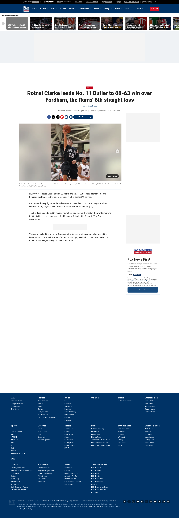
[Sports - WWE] (13, 459)
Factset (54, 506)
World (53, 9)
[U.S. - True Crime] (15, 409)
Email (71, 117)
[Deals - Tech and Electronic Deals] (100, 440)
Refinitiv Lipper (28, 509)
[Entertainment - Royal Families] (150, 406)
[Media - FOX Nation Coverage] (125, 401)
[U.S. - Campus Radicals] (17, 404)
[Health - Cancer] (67, 432)
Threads (58, 117)
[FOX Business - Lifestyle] (121, 440)
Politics (43, 9)
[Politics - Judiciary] (41, 409)
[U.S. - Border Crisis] (15, 406)
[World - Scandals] (67, 420)
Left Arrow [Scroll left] (3, 23)
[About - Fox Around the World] (72, 473)
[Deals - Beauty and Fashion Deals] (100, 445)
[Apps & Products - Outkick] (94, 484)
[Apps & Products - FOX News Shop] (97, 479)
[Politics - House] (40, 406)
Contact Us (76, 501)
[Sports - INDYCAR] (14, 440)
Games (14, 464)
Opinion (63, 9)
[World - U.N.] (65, 401)
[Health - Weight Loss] (68, 429)
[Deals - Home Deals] (95, 434)
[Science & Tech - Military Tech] (149, 440)
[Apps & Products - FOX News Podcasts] (98, 490)
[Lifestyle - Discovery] (41, 437)
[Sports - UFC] (12, 456)
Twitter (53, 117)
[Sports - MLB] (12, 434)
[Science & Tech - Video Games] (149, 437)
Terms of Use (144, 281)
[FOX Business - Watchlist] (121, 437)
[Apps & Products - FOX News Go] (96, 468)
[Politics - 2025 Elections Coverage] (47, 417)
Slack (151, 501)
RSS (155, 501)
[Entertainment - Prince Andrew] (150, 401)
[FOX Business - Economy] (121, 432)
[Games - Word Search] (15, 481)
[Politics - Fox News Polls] (43, 414)
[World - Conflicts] (67, 404)
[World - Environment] (69, 414)
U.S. (34, 9)
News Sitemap (102, 501)
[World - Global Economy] (70, 412)
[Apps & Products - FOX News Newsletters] (99, 487)
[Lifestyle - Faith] (39, 434)
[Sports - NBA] (12, 442)
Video (127, 9)
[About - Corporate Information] (72, 481)
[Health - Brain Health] (68, 434)
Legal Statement (98, 506)
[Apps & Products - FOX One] (94, 492)
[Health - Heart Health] (69, 440)
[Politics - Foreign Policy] (43, 412)
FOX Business (124, 426)
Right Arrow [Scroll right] (174, 23)
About (67, 464)
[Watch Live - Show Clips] (42, 479)
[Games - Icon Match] (15, 484)
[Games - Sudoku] (13, 476)
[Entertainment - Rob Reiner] (149, 404)
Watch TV (154, 9)
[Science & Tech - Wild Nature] (149, 445)
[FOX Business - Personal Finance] (124, 429)
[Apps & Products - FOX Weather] (96, 470)
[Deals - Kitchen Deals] (96, 437)
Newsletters (159, 501)
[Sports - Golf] (12, 448)
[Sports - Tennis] (13, 451)
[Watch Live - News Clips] (42, 481)
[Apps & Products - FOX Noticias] (95, 476)
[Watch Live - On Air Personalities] (45, 473)
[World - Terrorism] (68, 406)
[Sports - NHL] (12, 445)
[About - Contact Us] (68, 468)
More (139, 9)
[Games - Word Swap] (15, 479)
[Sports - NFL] (12, 429)
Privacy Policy (132, 281)
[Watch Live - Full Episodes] (42, 476)
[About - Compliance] (68, 484)
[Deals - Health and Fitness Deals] (100, 442)
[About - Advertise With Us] (70, 476)
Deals (93, 426)
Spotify (164, 501)
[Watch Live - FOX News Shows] (44, 468)
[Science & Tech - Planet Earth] (149, 442)
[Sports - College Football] (16, 432)
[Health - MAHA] (66, 448)
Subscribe (142, 290)
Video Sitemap (112, 501)
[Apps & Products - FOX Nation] (95, 473)
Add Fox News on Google (84, 117)
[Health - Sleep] (66, 437)
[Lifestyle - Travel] (40, 429)
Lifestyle (107, 9)
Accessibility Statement (89, 501)
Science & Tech (152, 426)
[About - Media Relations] (70, 479)
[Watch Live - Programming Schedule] (46, 470)
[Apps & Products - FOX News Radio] (97, 481)
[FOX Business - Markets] (121, 434)
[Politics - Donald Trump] (43, 401)
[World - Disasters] (67, 409)
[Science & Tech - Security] (148, 432)
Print (66, 117)
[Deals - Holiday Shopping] (97, 429)
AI (133, 9)
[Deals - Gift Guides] (95, 432)
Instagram (133, 501)
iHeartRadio (168, 501)
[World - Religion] (67, 417)
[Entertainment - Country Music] (150, 409)
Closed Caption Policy (61, 501)
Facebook (49, 117)
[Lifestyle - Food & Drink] (42, 432)
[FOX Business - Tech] (120, 445)
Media (71, 9)
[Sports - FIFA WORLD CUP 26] (18, 453)
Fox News (26, 9)
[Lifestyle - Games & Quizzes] (44, 440)
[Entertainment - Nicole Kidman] (150, 412)
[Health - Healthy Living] (69, 442)
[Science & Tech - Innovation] (148, 434)
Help (70, 501)
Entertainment (84, 9)
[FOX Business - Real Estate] (122, 442)
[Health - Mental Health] (69, 445)
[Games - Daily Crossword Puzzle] (19, 487)
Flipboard (62, 117)
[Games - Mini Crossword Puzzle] (19, 490)
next (117, 151)
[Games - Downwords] (15, 473)
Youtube (138, 501)
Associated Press (90, 106)
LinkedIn (146, 501)
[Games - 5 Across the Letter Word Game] (22, 470)
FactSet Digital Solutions (84, 506)
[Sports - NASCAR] (14, 437)
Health (117, 9)
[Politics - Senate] (40, 404)
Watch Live (43, 464)
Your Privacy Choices (46, 501)
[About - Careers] (67, 470)
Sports (96, 9)
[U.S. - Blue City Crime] (16, 401)
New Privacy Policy (32, 501)
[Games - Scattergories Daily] (18, 468)
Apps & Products (99, 464)
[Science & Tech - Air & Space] (149, 429)
